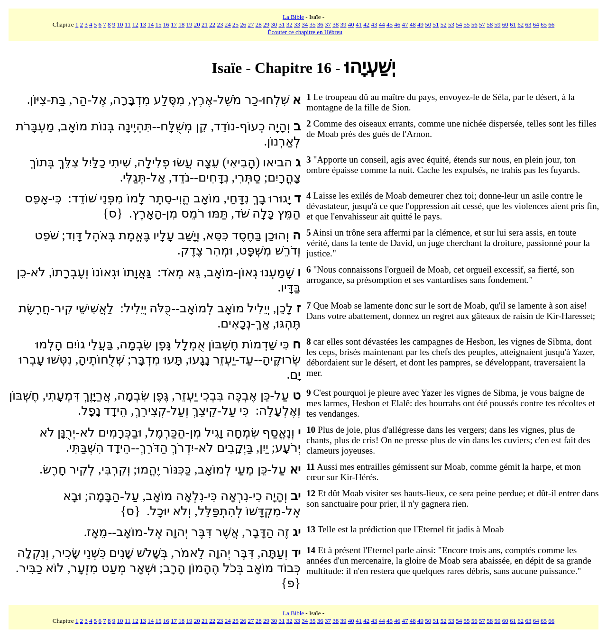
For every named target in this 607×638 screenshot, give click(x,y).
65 (544, 24)
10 (120, 24)
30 (274, 24)
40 (351, 24)
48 (413, 24)
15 (158, 24)
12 (135, 24)
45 (389, 24)
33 (297, 24)
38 (335, 24)
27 (251, 24)
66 (551, 24)
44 (382, 24)
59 (497, 24)
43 (374, 24)
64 (536, 24)
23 (220, 24)
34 (305, 24)
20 (197, 24)
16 (166, 24)
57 (482, 24)
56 (474, 24)
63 (528, 24)
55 (466, 24)
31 (281, 24)
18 (181, 24)
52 (444, 24)
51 (435, 24)
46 (397, 24)
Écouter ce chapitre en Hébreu (305, 32)
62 (520, 24)
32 (289, 24)
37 (328, 24)
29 (266, 24)
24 (228, 24)
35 (312, 24)
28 (259, 24)
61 (513, 24)
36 (320, 24)
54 (459, 24)
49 (420, 24)
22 (212, 24)
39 (343, 24)
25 (235, 24)
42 (366, 24)
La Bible (293, 16)
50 (428, 24)
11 (128, 24)
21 (205, 24)
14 (150, 24)
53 (451, 24)
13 (143, 24)
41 (359, 24)
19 (189, 24)
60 (505, 24)
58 (490, 24)
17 (174, 24)
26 (243, 24)
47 (405, 24)
